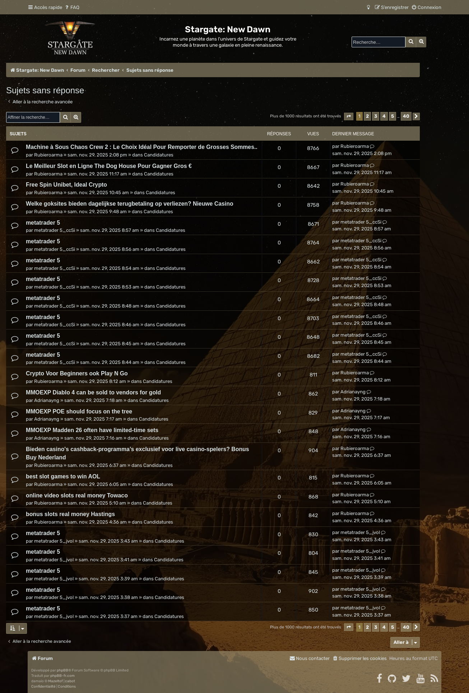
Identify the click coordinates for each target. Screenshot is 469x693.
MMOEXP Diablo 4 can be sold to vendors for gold (93, 392)
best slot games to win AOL (63, 476)
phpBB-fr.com (62, 676)
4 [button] (384, 116)
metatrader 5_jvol (54, 541)
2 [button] (367, 116)
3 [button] (375, 116)
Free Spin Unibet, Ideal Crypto (66, 185)
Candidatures (158, 155)
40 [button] (406, 116)
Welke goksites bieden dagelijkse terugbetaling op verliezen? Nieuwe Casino (129, 204)
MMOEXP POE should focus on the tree (79, 411)
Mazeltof (55, 681)
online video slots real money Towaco (77, 495)
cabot (70, 681)
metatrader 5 (43, 223)
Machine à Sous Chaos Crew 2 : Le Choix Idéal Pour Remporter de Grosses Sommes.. (141, 147)
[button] (348, 116)
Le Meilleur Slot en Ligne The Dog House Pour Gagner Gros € (109, 166)
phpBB (62, 670)
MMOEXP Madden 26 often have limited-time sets (92, 430)
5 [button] (392, 116)
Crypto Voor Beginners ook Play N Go (77, 373)
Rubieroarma (48, 155)
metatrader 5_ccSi (54, 230)
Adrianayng (46, 400)
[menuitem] (71, 7)
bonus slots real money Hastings (70, 514)
